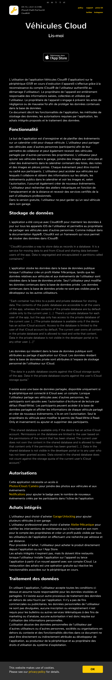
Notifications (17, 494)
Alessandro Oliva (53, 664)
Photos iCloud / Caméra (24, 486)
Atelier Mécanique (82, 524)
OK (93, 669)
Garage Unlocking (64, 516)
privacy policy (37, 671)
